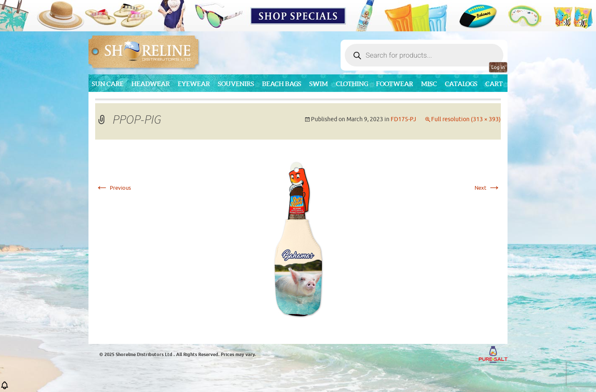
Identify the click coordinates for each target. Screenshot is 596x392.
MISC (429, 83)
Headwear (150, 83)
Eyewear (194, 83)
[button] (4, 388)
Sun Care (108, 83)
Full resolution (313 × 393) (466, 119)
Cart (494, 83)
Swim (318, 83)
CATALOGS (461, 83)
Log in (498, 67)
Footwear (394, 83)
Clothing (352, 83)
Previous (113, 187)
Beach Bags (281, 83)
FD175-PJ (403, 119)
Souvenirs (236, 83)
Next (488, 187)
